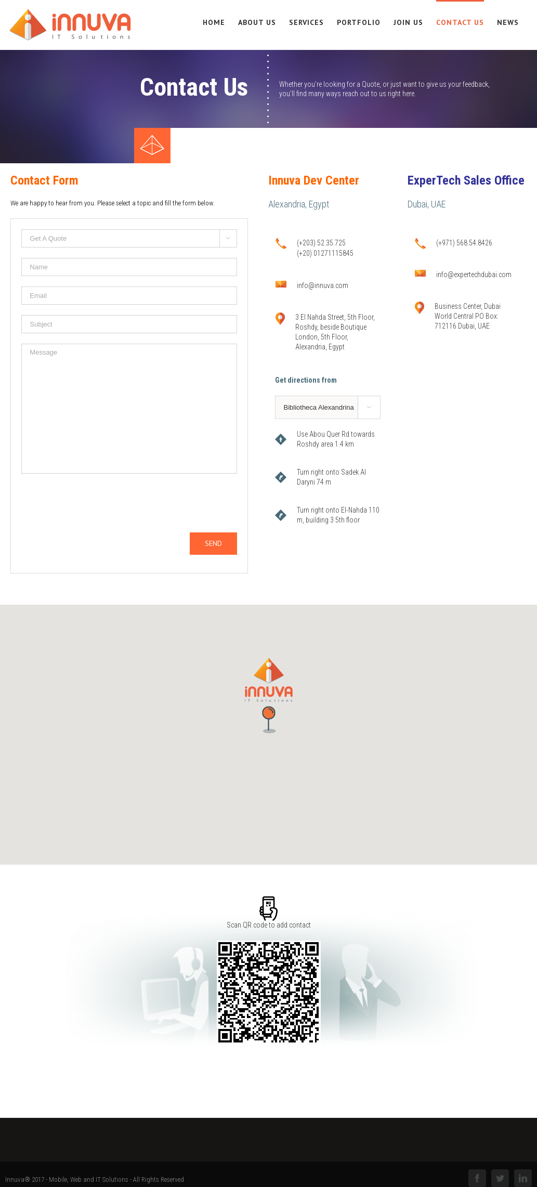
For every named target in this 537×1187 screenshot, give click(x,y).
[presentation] (100, 504)
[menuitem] (220, 21)
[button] (269, 696)
